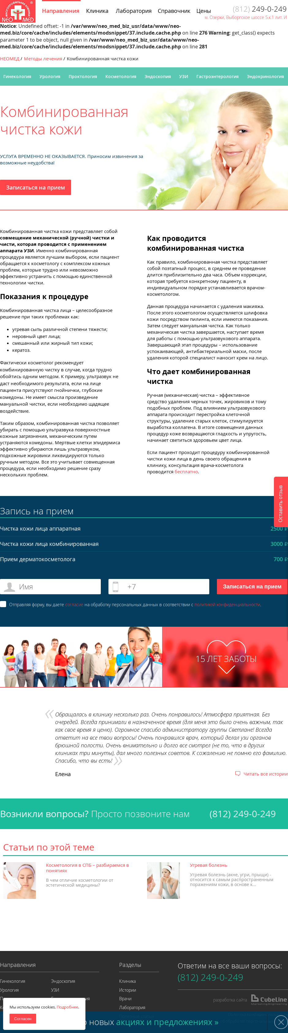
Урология (50, 76)
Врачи (125, 998)
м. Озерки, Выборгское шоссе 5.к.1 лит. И (246, 17)
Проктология (83, 76)
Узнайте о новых (133, 1021)
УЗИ (183, 76)
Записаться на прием (35, 187)
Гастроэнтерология (217, 76)
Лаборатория (132, 1007)
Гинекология (17, 76)
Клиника (127, 981)
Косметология (120, 76)
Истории (127, 990)
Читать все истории (266, 773)
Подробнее (67, 1007)
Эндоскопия (158, 76)
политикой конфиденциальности (227, 604)
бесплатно (186, 471)
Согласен (23, 1018)
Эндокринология (265, 76)
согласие (74, 604)
